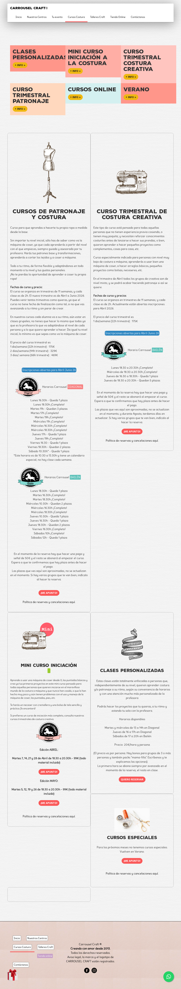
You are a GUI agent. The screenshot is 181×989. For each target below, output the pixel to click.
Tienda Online (117, 17)
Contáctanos (138, 17)
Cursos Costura (76, 17)
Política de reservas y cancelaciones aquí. (132, 440)
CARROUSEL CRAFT (29, 8)
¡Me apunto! (49, 592)
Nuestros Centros (36, 17)
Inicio (19, 17)
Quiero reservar (132, 779)
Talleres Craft (97, 17)
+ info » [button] (20, 65)
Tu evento (57, 17)
